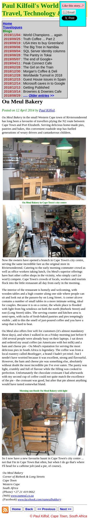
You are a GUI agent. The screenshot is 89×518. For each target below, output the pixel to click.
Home (7, 23)
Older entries (39, 95)
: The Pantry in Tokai (27, 55)
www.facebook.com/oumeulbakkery (39, 499)
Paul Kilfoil (47, 110)
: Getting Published (26, 87)
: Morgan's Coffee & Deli (30, 71)
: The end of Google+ (28, 59)
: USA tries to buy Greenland (33, 43)
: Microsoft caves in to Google (34, 83)
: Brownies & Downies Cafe (32, 91)
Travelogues (12, 27)
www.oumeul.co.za (22, 495)
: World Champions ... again (33, 35)
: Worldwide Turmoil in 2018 (33, 75)
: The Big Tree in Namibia (31, 47)
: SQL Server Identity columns (34, 51)
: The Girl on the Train (28, 67)
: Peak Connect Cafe (28, 63)
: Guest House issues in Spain (35, 79)
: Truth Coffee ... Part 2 (29, 39)
